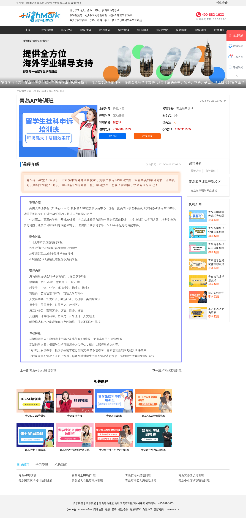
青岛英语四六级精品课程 (140, 480)
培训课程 (47, 29)
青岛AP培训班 (56, 91)
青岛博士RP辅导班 (83, 475)
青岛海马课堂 (62, 2)
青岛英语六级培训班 (138, 475)
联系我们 (219, 29)
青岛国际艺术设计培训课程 (35, 480)
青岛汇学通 (40, 91)
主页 (28, 29)
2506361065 (183, 129)
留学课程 (210, 170)
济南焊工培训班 (172, 370)
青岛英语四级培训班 (191, 475)
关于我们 (78, 503)
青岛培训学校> (45, 2)
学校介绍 (66, 29)
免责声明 (147, 509)
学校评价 (162, 29)
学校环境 (200, 29)
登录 (114, 509)
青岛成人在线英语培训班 (87, 480)
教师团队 (104, 29)
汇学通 (20, 2)
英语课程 (196, 170)
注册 (107, 509)
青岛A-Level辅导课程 (42, 370)
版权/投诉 (135, 509)
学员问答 (143, 29)
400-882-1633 (213, 15)
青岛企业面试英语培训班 (194, 480)
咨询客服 (213, 219)
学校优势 (85, 29)
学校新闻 (124, 29)
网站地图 (98, 509)
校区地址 (181, 29)
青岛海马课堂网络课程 (204, 190)
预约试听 (112, 136)
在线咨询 (147, 136)
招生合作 (222, 2)
